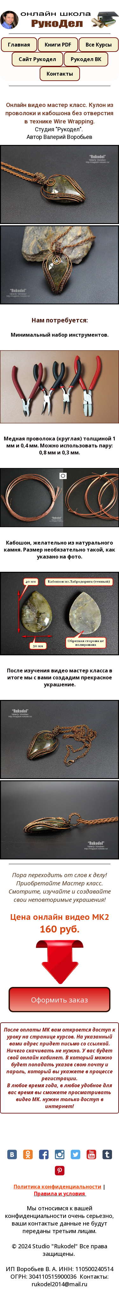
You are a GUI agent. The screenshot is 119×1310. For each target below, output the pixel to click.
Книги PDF (58, 44)
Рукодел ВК (86, 59)
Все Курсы (99, 44)
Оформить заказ (59, 999)
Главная (19, 44)
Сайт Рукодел (37, 59)
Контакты (60, 73)
